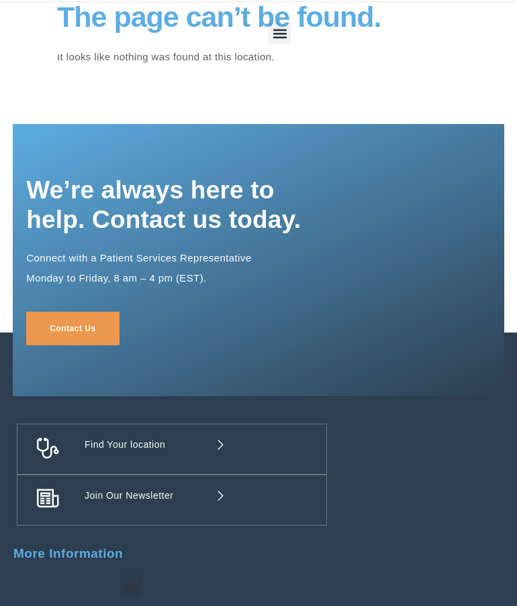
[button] (280, 33)
